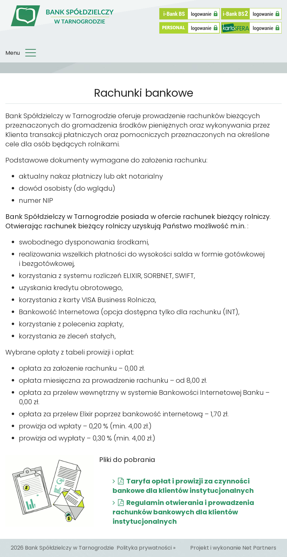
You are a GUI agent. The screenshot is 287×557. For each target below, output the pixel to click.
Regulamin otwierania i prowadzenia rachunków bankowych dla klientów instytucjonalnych (183, 512)
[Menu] (30, 53)
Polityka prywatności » (146, 548)
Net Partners (259, 548)
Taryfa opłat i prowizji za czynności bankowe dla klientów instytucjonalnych (183, 485)
